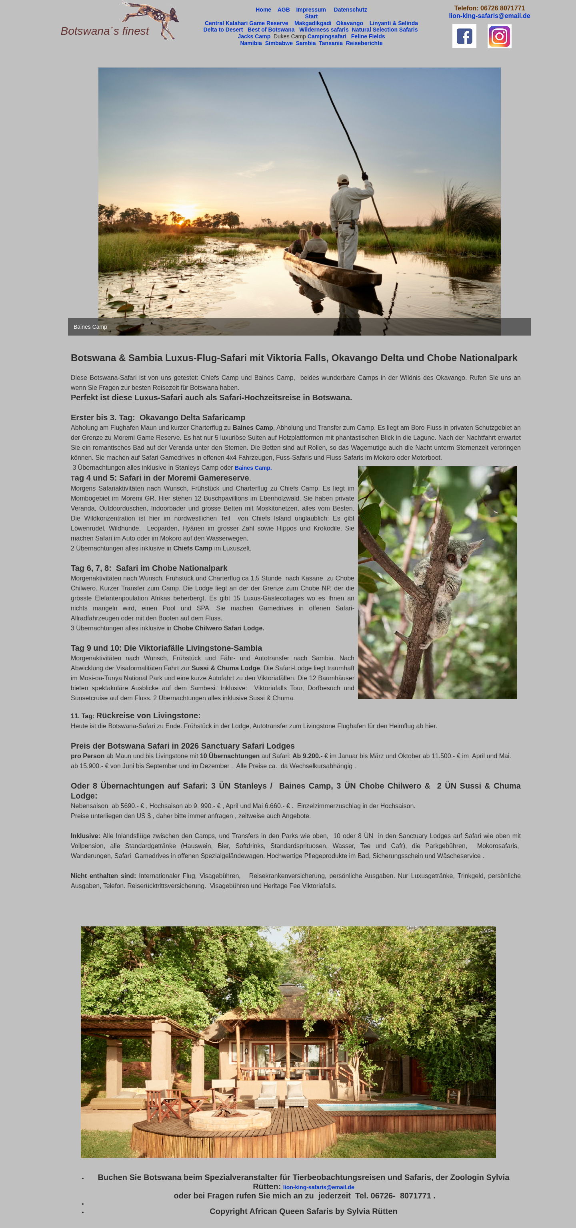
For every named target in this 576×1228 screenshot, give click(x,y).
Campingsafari (327, 36)
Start (311, 16)
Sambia (306, 43)
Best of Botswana (271, 29)
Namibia (251, 43)
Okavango (350, 23)
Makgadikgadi (313, 23)
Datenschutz (350, 9)
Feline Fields (368, 36)
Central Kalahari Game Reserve (247, 23)
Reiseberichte (364, 43)
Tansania (331, 43)
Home (263, 9)
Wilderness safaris (324, 29)
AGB (284, 9)
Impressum (311, 9)
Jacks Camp (254, 36)
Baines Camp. (254, 468)
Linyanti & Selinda (394, 23)
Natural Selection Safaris (385, 29)
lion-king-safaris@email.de (318, 1187)
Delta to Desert (223, 29)
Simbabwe (279, 43)
